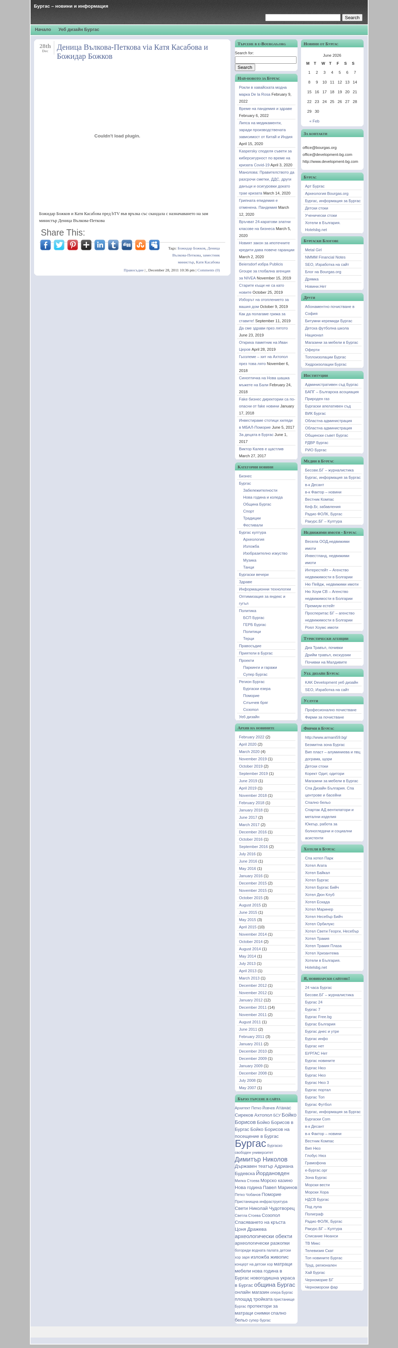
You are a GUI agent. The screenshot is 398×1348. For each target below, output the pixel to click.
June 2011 (248, 1029)
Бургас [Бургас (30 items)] (250, 1143)
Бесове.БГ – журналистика (329, 470)
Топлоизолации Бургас (325, 357)
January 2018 (251, 810)
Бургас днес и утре (322, 1031)
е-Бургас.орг (316, 1170)
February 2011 (252, 1036)
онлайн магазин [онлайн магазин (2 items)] (252, 1292)
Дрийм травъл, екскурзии (328, 655)
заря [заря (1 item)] (246, 1257)
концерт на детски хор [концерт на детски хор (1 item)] (254, 1264)
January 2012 (251, 1000)
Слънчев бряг (255, 702)
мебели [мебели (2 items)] (243, 1271)
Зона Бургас (316, 1177)
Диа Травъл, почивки (324, 647)
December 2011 (253, 1007)
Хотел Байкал (317, 873)
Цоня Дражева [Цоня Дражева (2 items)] (251, 1229)
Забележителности (260, 490)
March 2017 (249, 825)
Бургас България (320, 1024)
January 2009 (251, 1066)
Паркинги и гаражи (260, 667)
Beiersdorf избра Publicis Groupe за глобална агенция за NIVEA (265, 271)
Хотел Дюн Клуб (320, 895)
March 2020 (249, 752)
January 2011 (251, 1044)
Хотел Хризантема (322, 953)
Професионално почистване (331, 710)
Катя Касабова (208, 262)
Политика (248, 611)
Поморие (251, 695)
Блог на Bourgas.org (323, 272)
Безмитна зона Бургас (325, 745)
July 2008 (247, 1080)
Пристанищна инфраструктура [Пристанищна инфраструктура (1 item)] (261, 1201)
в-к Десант (314, 485)
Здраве (245, 582)
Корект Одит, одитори (324, 773)
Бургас (245, 483)
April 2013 (248, 971)
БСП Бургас (254, 618)
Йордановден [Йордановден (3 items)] (272, 1173)
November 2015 (253, 890)
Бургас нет (314, 1046)
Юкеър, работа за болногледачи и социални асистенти (328, 831)
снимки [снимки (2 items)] (262, 1313)
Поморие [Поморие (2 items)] (272, 1194)
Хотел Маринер (319, 909)
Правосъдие (134, 270)
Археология (254, 539)
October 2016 (251, 839)
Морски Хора (317, 1192)
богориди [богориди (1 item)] (243, 1250)
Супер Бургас (255, 674)
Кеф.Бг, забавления (323, 507)
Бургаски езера (257, 689)
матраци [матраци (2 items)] (283, 1264)
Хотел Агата (316, 865)
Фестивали (253, 525)
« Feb (314, 121)
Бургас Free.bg (318, 1017)
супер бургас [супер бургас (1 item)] (260, 1320)
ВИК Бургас (315, 413)
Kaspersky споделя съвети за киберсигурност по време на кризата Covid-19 (265, 158)
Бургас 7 (312, 1009)
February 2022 (252, 737)
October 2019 (251, 766)
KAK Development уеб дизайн (331, 682)
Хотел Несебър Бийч (324, 916)
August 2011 (250, 1022)
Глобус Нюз (315, 1155)
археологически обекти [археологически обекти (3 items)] (263, 1236)
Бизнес (245, 476)
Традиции (252, 518)
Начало (43, 29)
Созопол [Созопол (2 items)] (271, 1215)
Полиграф (314, 1214)
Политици (252, 631)
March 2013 (249, 978)
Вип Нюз (313, 1148)
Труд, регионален (321, 1265)
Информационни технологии (265, 589)
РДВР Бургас (316, 443)
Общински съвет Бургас (326, 435)
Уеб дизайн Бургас (78, 29)
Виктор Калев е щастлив (261, 449)
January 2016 (251, 876)
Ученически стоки (321, 215)
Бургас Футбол (318, 1104)
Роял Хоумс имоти (322, 627)
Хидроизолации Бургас (326, 364)
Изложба (251, 546)
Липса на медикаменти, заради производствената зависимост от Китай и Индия (266, 130)
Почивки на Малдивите (326, 662)
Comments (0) (208, 270)
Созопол (251, 709)
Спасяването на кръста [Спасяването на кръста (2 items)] (260, 1222)
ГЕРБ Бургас (254, 625)
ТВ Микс (312, 1243)
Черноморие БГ (319, 1280)
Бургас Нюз (315, 1068)
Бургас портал (318, 1090)
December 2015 (253, 883)
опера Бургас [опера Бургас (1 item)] (281, 1292)
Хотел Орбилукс (319, 924)
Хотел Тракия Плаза (323, 946)
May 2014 (247, 956)
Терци (248, 638)
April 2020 (248, 744)
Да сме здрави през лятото (263, 328)
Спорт (248, 511)
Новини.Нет (315, 286)
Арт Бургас (315, 186)
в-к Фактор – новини (323, 492)
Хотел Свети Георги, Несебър (332, 931)
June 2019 (248, 781)
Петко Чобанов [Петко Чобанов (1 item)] (248, 1194)
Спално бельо (318, 802)
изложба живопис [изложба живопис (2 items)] (270, 1257)
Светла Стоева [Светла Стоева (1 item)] (248, 1215)
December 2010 (253, 1051)
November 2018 (253, 795)
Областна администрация (328, 421)
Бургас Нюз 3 (317, 1082)
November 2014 (253, 934)
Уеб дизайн (249, 717)
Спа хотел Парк (319, 858)
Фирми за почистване (324, 717)
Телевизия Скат (319, 1250)
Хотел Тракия (317, 938)
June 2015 (248, 912)
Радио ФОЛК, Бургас (323, 514)
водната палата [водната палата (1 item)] (265, 1250)
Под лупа (313, 1207)
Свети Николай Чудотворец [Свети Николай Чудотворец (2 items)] (265, 1208)
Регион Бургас (252, 682)
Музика (250, 560)
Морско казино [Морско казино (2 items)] (276, 1180)
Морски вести (317, 1185)
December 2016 (253, 832)
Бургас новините (320, 1060)
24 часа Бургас (318, 987)
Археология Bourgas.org (327, 193)
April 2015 (248, 927)
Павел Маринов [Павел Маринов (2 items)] (280, 1187)
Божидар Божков (191, 248)
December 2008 (253, 1073)
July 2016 (247, 854)
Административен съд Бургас (331, 384)
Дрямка (312, 279)
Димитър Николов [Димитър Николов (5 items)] (261, 1159)
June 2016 (248, 861)
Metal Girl (313, 250)
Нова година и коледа (263, 497)
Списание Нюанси (321, 1236)
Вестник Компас (319, 499)
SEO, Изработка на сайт (327, 264)
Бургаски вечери (254, 574)
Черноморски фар (321, 1287)
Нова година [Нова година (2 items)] (248, 1187)
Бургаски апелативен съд (328, 406)
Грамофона (315, 1163)
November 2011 (253, 1015)
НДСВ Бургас (317, 1199)
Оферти (312, 350)
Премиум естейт (320, 606)
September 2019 (253, 773)
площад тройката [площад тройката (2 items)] (254, 1299)
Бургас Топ (315, 1097)
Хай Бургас (315, 1272)
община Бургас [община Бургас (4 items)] (274, 1285)
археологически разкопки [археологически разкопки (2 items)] (262, 1243)
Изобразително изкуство (265, 553)
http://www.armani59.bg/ (326, 737)
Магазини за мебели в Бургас (331, 342)
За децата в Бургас (256, 435)
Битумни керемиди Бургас (328, 321)
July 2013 (247, 963)
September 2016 (253, 847)
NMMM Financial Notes (325, 257)
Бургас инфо (316, 1039)
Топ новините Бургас (324, 1258)
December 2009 (253, 1058)
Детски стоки (316, 208)
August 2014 (250, 949)
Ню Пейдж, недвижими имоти (332, 584)
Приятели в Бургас (256, 653)
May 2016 (247, 868)
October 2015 (251, 898)
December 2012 (253, 985)
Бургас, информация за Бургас (333, 201)
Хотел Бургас (317, 880)
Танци (248, 567)
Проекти (246, 660)
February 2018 (252, 803)
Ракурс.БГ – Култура (323, 521)
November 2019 (253, 759)
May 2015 (247, 920)
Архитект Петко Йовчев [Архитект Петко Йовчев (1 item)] (255, 1108)
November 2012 (253, 993)
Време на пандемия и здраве (265, 108)
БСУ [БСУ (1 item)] (277, 1115)
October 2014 (251, 941)
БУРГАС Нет (316, 1053)
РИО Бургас (316, 450)
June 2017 (248, 817)
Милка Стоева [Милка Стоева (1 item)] (247, 1181)
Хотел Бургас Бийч (322, 887)
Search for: (244, 53)
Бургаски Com (318, 1119)
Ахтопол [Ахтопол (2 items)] (263, 1115)
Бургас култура (252, 532)
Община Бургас (257, 504)
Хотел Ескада (317, 902)
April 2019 (248, 788)
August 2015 (250, 905)
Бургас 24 (314, 1002)
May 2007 (247, 1088)
